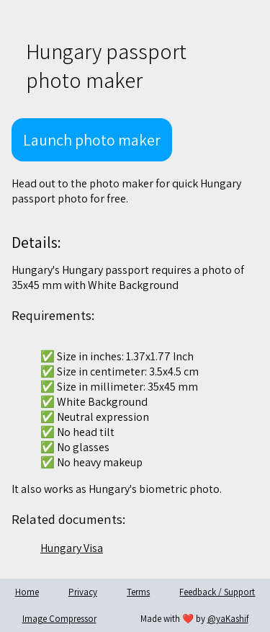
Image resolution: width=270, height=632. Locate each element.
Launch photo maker (92, 140)
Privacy (82, 592)
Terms (138, 592)
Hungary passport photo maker (106, 65)
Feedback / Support (217, 592)
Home (27, 592)
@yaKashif (227, 619)
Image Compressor (59, 619)
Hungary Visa (71, 548)
